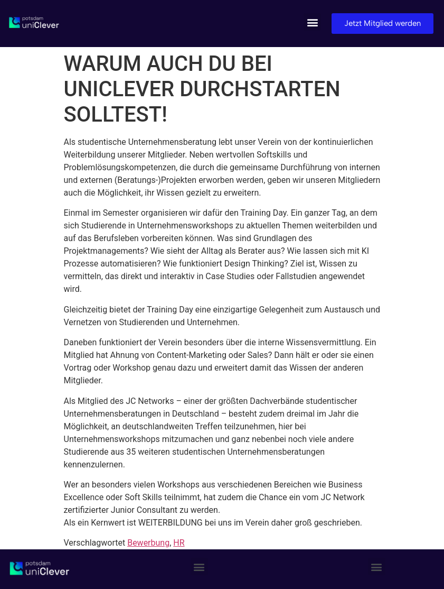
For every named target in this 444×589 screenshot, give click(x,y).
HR (178, 543)
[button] (312, 22)
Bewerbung (148, 543)
